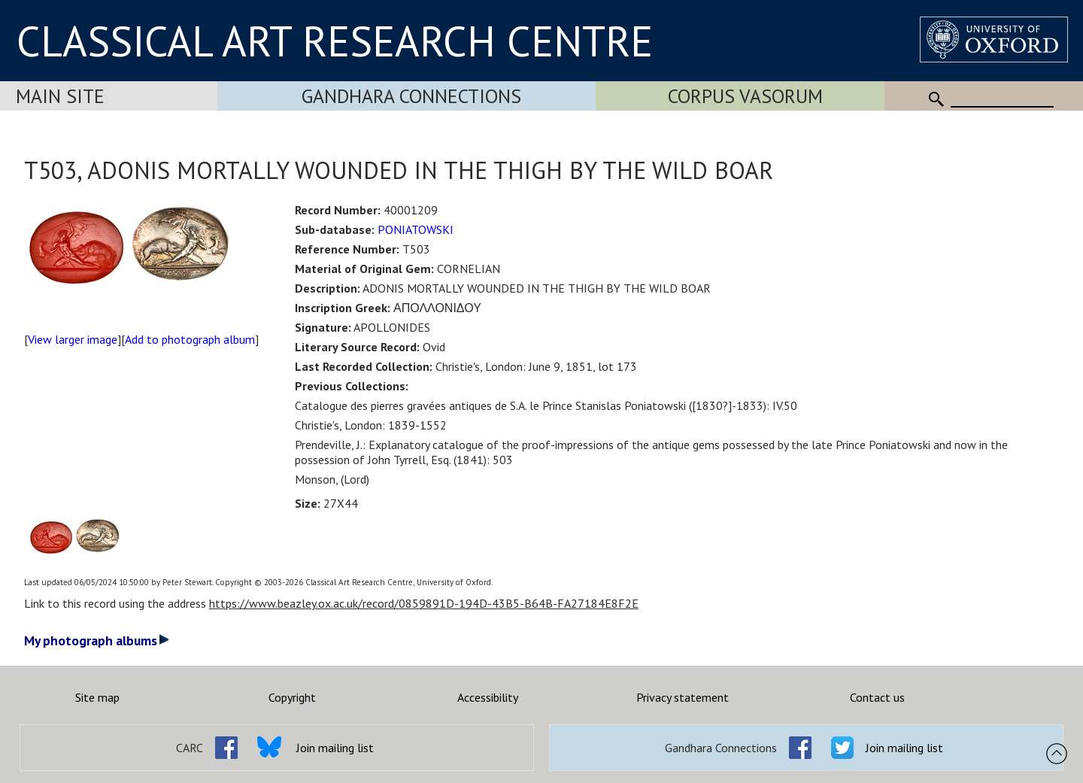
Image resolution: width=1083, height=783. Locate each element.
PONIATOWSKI (416, 229)
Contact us (877, 697)
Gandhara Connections (411, 95)
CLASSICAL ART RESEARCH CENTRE (335, 41)
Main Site (60, 95)
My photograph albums (96, 640)
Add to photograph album (190, 339)
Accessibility (487, 697)
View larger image (72, 339)
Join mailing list (335, 747)
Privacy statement (682, 697)
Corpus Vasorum (745, 95)
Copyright (292, 697)
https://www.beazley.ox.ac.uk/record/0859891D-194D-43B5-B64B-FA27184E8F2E (424, 603)
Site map (97, 697)
